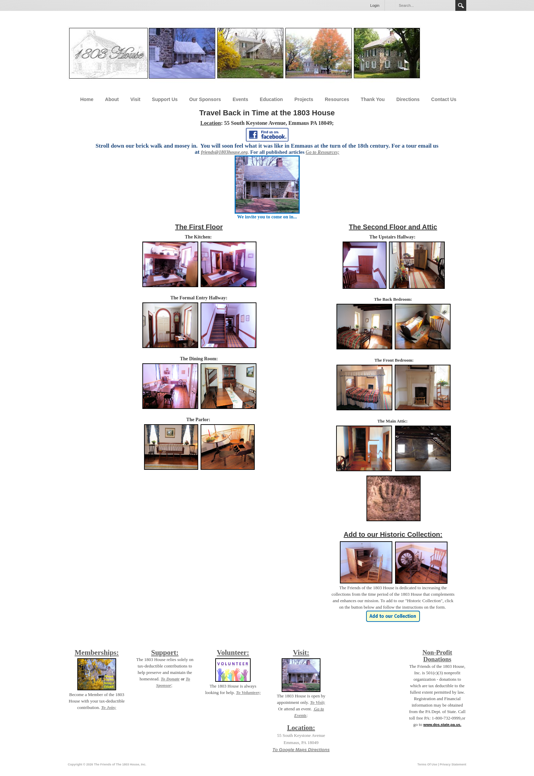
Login (374, 5)
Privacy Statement (453, 764)
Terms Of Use (427, 764)
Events (240, 99)
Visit (135, 99)
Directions (408, 99)
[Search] (425, 5)
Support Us (164, 99)
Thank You (372, 99)
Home (86, 99)
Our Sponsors (205, 99)
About (112, 99)
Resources (337, 99)
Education (271, 99)
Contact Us (443, 99)
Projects (304, 99)
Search (460, 5)
